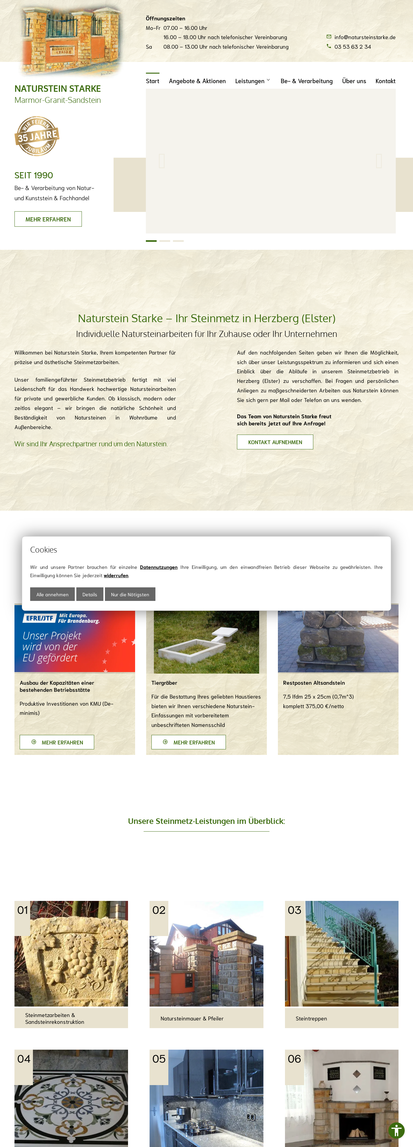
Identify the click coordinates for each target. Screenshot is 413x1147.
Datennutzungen (159, 566)
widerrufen (116, 575)
